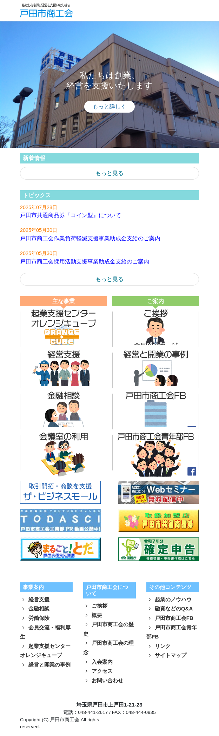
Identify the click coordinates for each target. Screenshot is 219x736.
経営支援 (34, 599)
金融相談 (34, 608)
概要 (92, 615)
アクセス (98, 671)
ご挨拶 (95, 606)
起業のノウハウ (169, 599)
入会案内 (98, 662)
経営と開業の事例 (45, 665)
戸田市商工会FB (169, 618)
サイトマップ (166, 655)
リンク (158, 646)
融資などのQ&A (169, 608)
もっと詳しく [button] (109, 106)
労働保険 (34, 618)
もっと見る (109, 173)
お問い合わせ (103, 680)
